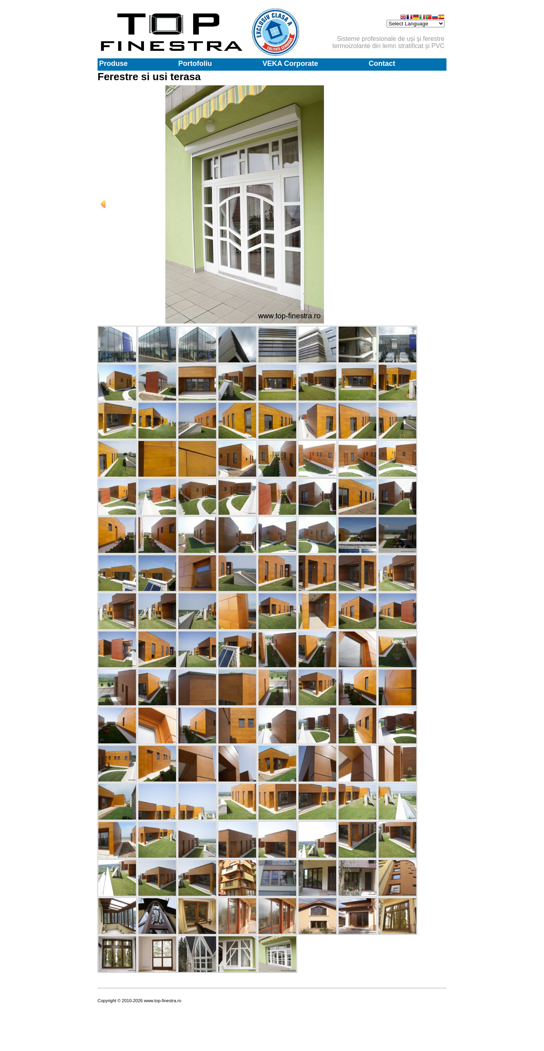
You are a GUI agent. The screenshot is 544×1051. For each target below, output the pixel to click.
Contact (382, 63)
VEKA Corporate (290, 63)
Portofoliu (195, 63)
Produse (113, 63)
